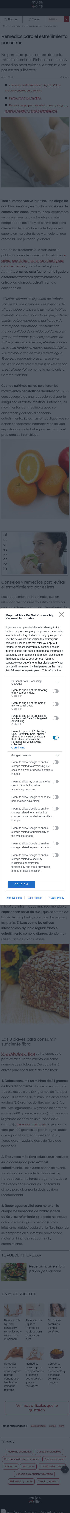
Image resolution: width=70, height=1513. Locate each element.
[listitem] (35, 682)
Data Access (34, 897)
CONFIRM (21, 884)
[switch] (56, 691)
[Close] (62, 615)
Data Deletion (14, 897)
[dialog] (35, 756)
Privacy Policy (56, 897)
